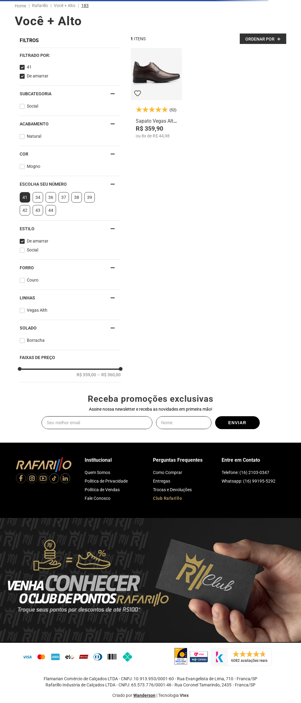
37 (63, 197)
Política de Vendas (102, 489)
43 (37, 210)
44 (50, 210)
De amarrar (37, 75)
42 (24, 210)
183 (85, 5)
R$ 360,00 (109, 374)
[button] (70, 55)
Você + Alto (64, 5)
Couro (32, 280)
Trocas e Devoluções (172, 489)
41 (29, 67)
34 (37, 197)
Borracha (36, 340)
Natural (34, 136)
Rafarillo (40, 5)
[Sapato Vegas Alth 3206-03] (156, 93)
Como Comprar (167, 472)
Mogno (33, 166)
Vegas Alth (37, 310)
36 (50, 197)
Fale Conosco (97, 498)
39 (89, 197)
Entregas (161, 481)
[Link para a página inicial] (22, 6)
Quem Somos (97, 472)
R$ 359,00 (86, 374)
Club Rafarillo (167, 498)
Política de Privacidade (106, 481)
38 (76, 197)
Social (32, 106)
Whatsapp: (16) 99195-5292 (248, 481)
